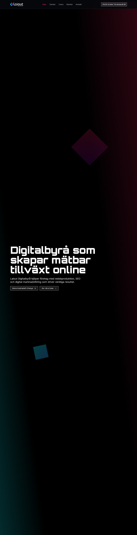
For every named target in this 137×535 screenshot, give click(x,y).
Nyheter (70, 4)
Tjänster (52, 4)
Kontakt (79, 4)
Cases (61, 4)
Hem (44, 4)
